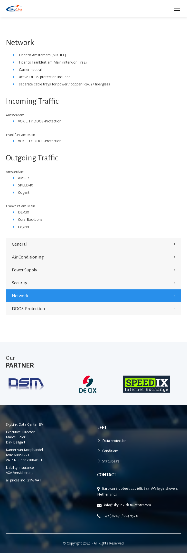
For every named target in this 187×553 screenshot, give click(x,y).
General (19, 244)
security (19, 282)
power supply (24, 269)
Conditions (110, 451)
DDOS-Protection (28, 308)
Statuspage (111, 461)
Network (20, 295)
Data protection (114, 441)
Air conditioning (28, 257)
